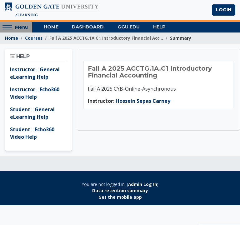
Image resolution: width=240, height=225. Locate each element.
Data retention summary (120, 190)
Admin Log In (142, 184)
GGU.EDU (129, 27)
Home (51, 27)
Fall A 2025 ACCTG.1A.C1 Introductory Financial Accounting (150, 72)
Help (159, 27)
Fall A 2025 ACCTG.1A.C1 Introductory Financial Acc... (106, 38)
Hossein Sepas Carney (143, 101)
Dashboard (88, 27)
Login (223, 9)
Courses (33, 38)
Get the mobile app (120, 197)
